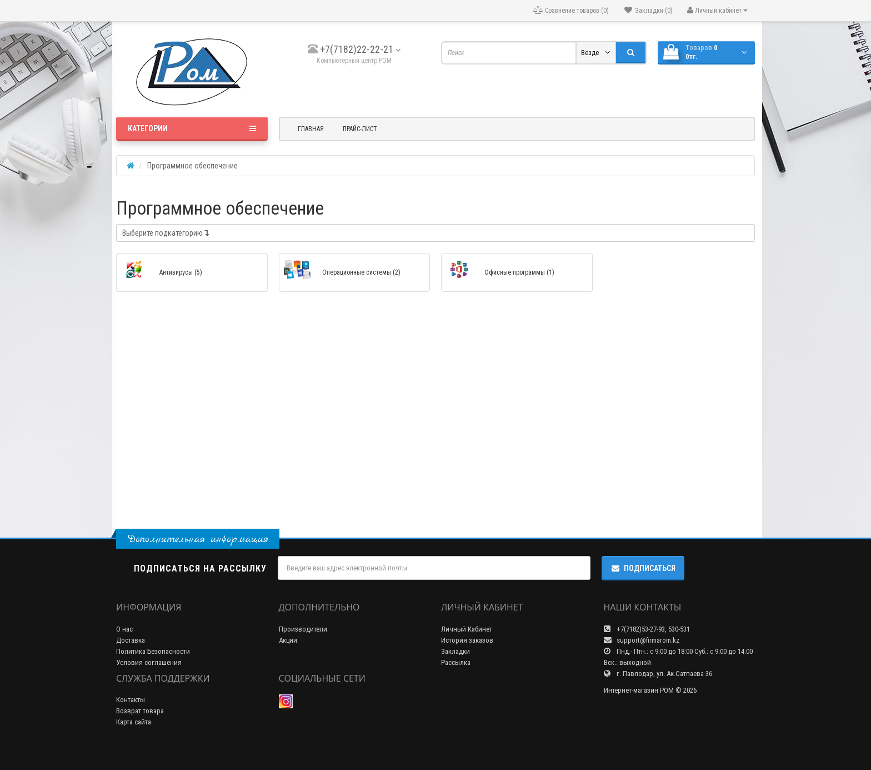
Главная (311, 129)
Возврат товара (140, 711)
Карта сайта (133, 722)
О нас (124, 629)
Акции (288, 640)
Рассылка (455, 662)
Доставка (130, 640)
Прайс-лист (360, 129)
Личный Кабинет (466, 629)
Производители (303, 629)
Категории (192, 128)
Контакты (130, 700)
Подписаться (642, 568)
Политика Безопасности (153, 651)
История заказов (467, 640)
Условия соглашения (149, 662)
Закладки (455, 651)
